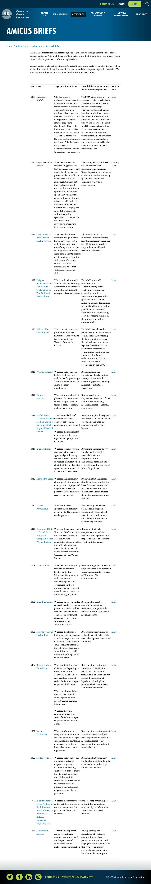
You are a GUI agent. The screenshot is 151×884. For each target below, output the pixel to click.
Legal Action (35, 46)
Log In (121, 4)
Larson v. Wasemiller (41, 732)
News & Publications (122, 14)
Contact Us (107, 4)
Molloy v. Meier (43, 757)
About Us (44, 14)
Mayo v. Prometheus (42, 507)
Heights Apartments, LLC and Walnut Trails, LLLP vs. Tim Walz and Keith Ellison (44, 288)
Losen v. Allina (43, 565)
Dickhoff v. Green (44, 478)
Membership (60, 14)
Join (134, 3)
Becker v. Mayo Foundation (43, 666)
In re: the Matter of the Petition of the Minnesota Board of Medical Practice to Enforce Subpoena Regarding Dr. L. (44, 812)
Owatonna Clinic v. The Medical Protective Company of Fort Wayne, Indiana (44, 535)
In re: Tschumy (43, 448)
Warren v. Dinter (44, 371)
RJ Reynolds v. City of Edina (43, 331)
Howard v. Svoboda (41, 396)
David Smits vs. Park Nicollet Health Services (43, 237)
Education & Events (98, 14)
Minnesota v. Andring (42, 832)
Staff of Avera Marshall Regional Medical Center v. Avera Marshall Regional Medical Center (45, 423)
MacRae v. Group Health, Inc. (44, 633)
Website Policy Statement (77, 876)
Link (113, 97)
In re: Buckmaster (45, 601)
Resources (142, 14)
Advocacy (78, 14)
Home (9, 46)
